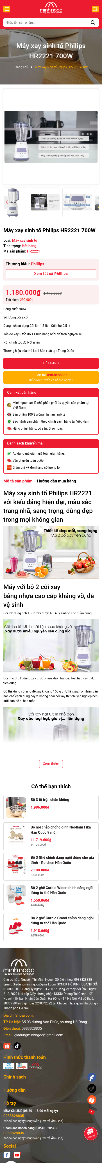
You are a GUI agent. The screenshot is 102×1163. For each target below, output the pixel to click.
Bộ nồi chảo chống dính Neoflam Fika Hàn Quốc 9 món (61, 829)
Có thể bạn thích (51, 786)
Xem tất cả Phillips (51, 273)
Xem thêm (51, 764)
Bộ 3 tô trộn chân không (50, 800)
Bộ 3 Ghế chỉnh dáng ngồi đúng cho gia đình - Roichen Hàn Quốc (62, 860)
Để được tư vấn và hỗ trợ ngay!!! (51, 377)
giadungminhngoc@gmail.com (38, 1035)
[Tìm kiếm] (93, 22)
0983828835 (32, 1028)
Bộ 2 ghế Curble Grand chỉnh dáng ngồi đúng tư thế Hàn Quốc (62, 920)
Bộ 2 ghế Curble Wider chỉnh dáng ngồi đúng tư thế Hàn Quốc (62, 890)
